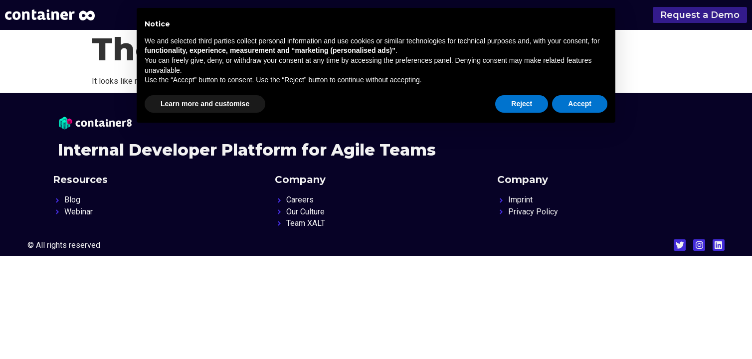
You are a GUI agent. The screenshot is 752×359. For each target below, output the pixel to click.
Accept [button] (579, 104)
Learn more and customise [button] (205, 104)
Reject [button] (521, 104)
